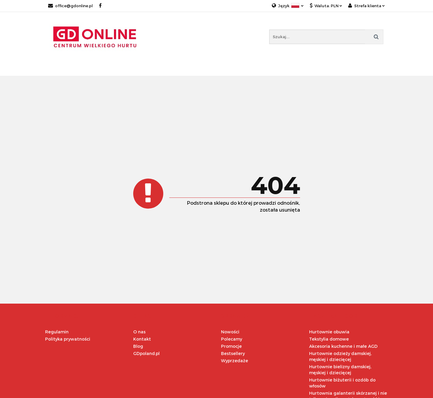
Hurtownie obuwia (329, 331)
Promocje (231, 346)
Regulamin (57, 331)
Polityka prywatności (67, 338)
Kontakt (142, 338)
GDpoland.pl (146, 353)
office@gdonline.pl (70, 5)
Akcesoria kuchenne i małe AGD (343, 346)
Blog (138, 346)
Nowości (230, 331)
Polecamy (231, 338)
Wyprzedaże (234, 360)
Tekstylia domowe (329, 338)
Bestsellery (233, 353)
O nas (139, 331)
